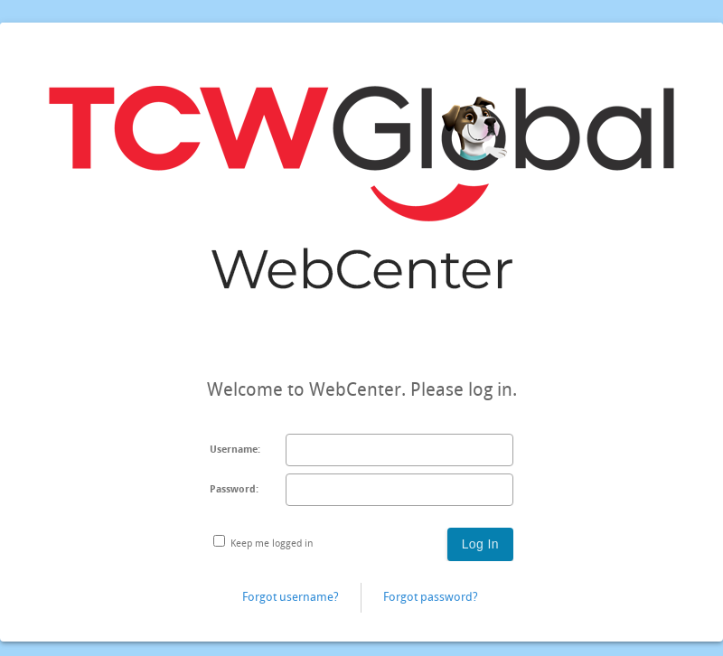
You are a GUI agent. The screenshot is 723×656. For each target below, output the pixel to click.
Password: (234, 489)
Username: (235, 449)
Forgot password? (430, 597)
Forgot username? (290, 597)
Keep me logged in (271, 543)
